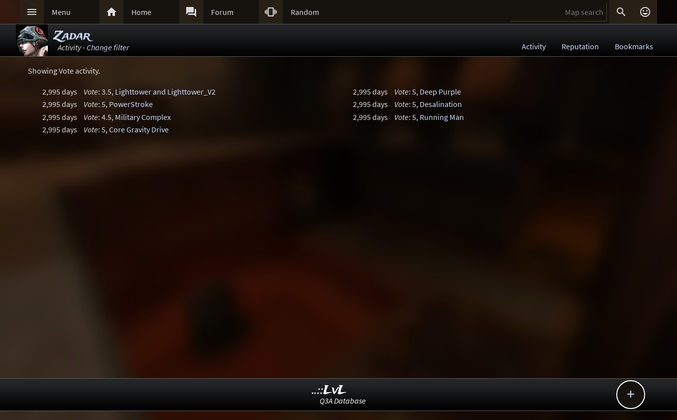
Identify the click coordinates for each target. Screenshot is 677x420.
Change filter (108, 47)
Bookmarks (634, 46)
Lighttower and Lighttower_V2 (165, 92)
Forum (222, 12)
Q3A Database (343, 401)
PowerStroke (131, 104)
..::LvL (329, 390)
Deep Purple (440, 92)
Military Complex (143, 117)
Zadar (72, 36)
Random (305, 12)
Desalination (441, 104)
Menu (61, 12)
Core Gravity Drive (139, 129)
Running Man (442, 117)
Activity (534, 46)
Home (141, 12)
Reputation (580, 46)
